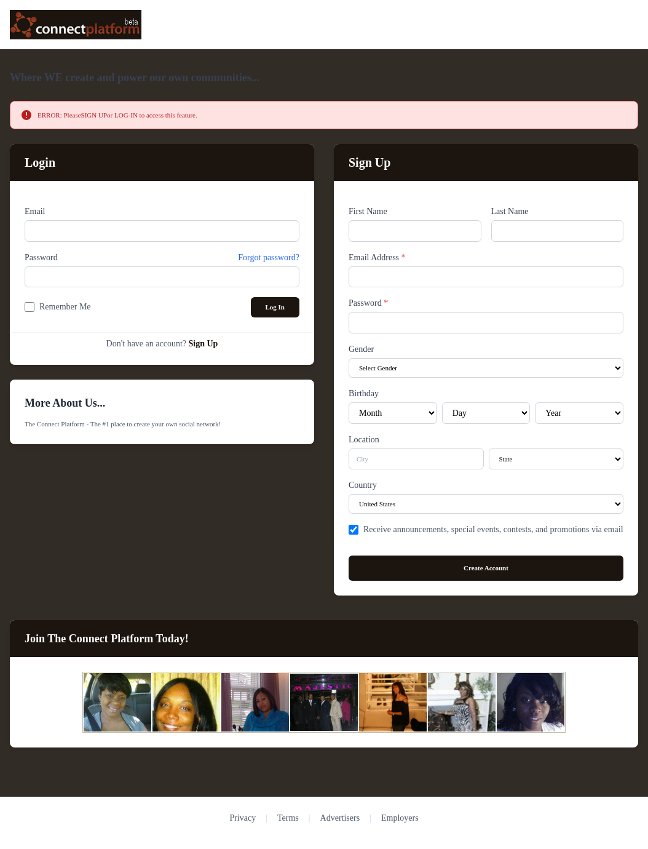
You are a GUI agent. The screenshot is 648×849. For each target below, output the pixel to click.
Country (363, 485)
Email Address (377, 257)
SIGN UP (94, 115)
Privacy (242, 818)
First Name (368, 211)
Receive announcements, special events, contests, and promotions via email (493, 529)
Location (364, 439)
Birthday (364, 393)
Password (41, 257)
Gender (361, 349)
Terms (288, 818)
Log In (275, 307)
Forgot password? (268, 257)
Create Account (486, 568)
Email (35, 211)
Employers (400, 818)
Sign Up (203, 343)
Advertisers (340, 818)
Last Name (510, 211)
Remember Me (65, 306)
